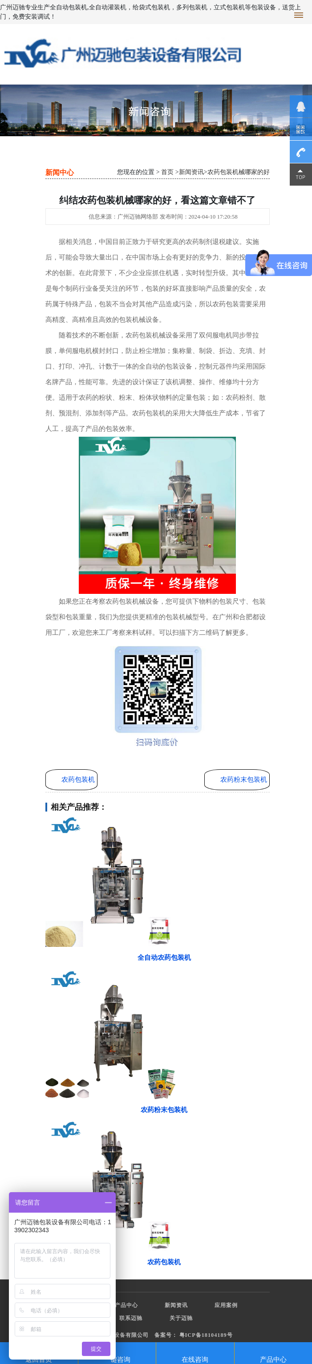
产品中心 (126, 1305)
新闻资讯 (191, 172)
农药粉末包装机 (243, 779)
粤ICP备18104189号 (206, 1335)
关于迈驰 (181, 1318)
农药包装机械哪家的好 (238, 172)
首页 (167, 172)
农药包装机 (78, 779)
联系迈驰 (130, 1318)
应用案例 (226, 1305)
